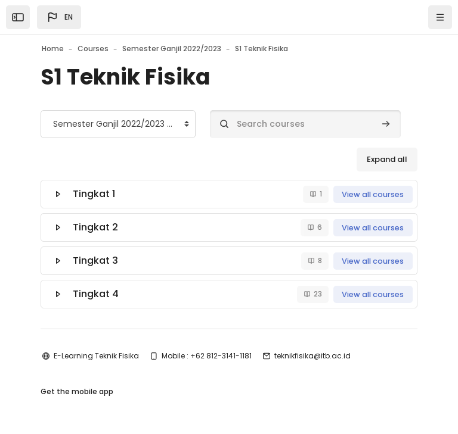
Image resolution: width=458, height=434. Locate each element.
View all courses (373, 194)
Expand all (387, 159)
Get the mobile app (77, 391)
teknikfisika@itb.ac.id (312, 356)
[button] (59, 17)
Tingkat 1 (94, 194)
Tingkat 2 (95, 227)
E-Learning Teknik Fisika (96, 356)
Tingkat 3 (95, 260)
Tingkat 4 (96, 294)
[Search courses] (305, 124)
